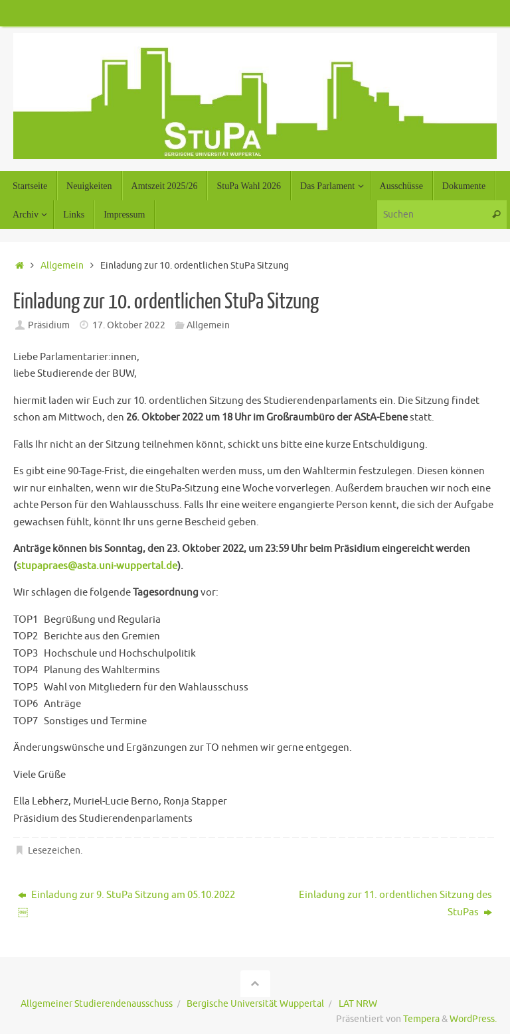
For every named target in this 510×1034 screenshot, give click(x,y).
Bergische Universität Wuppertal (255, 1003)
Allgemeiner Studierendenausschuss (97, 1003)
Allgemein (62, 265)
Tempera (421, 1019)
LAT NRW (358, 1003)
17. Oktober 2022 (128, 325)
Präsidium (49, 325)
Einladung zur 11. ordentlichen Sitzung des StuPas (395, 904)
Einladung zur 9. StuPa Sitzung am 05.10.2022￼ (126, 904)
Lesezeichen (54, 850)
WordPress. (473, 1019)
